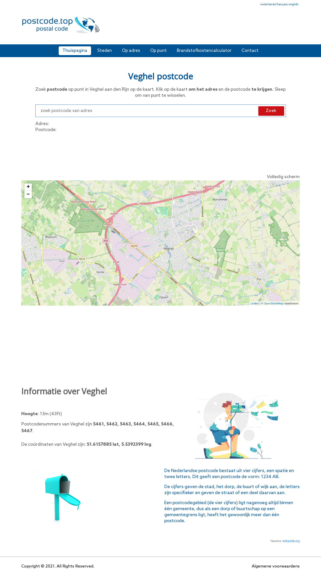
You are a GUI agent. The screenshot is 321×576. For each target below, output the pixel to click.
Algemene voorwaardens (276, 566)
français (282, 4)
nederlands (268, 4)
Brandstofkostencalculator (204, 50)
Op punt (158, 50)
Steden (104, 50)
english (293, 4)
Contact (250, 50)
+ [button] (28, 187)
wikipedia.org (291, 541)
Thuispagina (74, 50)
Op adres (131, 50)
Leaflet (255, 303)
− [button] (28, 194)
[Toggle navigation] (296, 28)
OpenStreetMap (273, 303)
